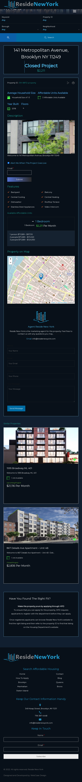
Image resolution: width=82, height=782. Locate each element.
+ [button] (10, 259)
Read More (59, 334)
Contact (59, 674)
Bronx (59, 686)
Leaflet (53, 302)
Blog (60, 678)
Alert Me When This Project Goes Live (28, 163)
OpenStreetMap (62, 302)
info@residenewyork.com (44, 339)
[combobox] (20, 29)
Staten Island (22, 691)
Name (10, 346)
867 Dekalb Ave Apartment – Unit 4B (27, 548)
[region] (41, 137)
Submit (19, 179)
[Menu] (74, 11)
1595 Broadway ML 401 (19, 468)
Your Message (13, 384)
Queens (59, 682)
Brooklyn (22, 682)
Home (22, 674)
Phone (10, 371)
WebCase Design (38, 775)
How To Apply (22, 678)
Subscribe (41, 756)
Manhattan (22, 686)
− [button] (10, 263)
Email (10, 168)
